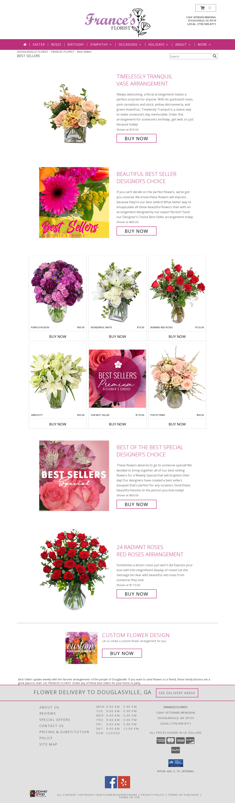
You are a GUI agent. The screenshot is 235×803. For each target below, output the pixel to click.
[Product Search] (190, 56)
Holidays (158, 44)
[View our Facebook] (111, 787)
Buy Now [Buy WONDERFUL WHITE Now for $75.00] (117, 336)
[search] (215, 56)
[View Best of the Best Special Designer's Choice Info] (77, 476)
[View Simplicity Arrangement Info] (57, 378)
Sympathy (101, 44)
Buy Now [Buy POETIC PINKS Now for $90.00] (177, 424)
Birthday (76, 44)
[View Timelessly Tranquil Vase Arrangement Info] (77, 107)
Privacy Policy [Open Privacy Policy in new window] (153, 794)
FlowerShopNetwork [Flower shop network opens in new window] (120, 794)
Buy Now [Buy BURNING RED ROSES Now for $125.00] (177, 336)
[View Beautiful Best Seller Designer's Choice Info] (77, 202)
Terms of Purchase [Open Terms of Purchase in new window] (183, 794)
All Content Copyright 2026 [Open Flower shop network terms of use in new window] (79, 794)
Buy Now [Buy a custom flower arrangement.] (122, 653)
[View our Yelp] (124, 787)
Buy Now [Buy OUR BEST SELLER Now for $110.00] (117, 424)
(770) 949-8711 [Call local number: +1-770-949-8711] (206, 24)
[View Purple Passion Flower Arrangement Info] (57, 291)
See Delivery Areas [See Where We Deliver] (177, 693)
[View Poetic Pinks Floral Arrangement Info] (177, 378)
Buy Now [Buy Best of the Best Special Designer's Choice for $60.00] (136, 504)
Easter (39, 44)
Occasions (130, 44)
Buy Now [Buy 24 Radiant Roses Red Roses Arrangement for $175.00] (136, 594)
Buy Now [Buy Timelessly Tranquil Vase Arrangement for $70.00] (136, 138)
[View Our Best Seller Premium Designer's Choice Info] (117, 378)
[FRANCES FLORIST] (118, 21)
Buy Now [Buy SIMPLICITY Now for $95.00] (57, 424)
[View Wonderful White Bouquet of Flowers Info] (117, 291)
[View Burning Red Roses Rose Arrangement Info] (177, 291)
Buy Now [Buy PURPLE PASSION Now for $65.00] (57, 336)
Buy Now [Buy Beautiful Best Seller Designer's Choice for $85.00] (136, 231)
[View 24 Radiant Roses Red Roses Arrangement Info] (77, 570)
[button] (205, 8)
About (183, 44)
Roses (56, 44)
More (205, 44)
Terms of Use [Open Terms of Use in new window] (129, 797)
